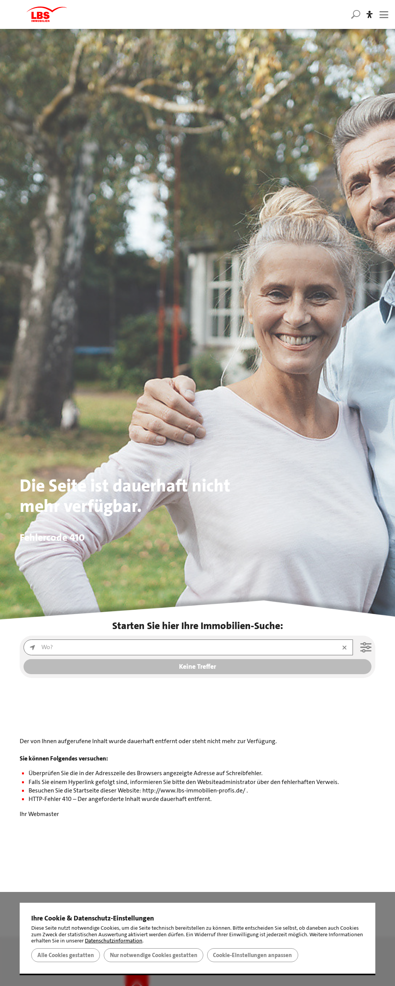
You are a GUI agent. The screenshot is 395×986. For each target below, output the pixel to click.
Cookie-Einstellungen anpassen (252, 955)
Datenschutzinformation (113, 940)
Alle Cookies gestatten (65, 955)
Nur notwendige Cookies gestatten (154, 955)
